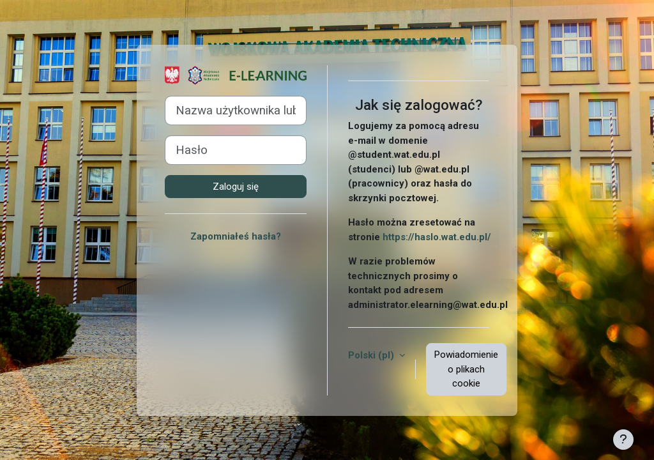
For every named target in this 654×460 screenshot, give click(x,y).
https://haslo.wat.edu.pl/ (437, 237)
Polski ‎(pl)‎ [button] (372, 355)
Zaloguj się (236, 186)
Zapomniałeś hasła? (235, 236)
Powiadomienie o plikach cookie (466, 369)
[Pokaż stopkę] (623, 439)
